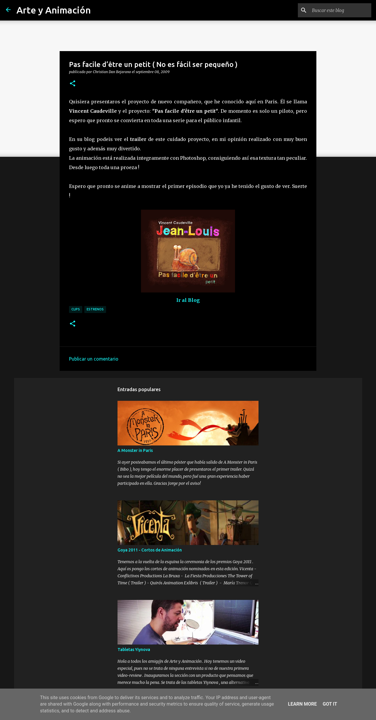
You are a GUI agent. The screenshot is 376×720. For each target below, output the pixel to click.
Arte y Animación (53, 10)
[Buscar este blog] (340, 10)
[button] (72, 84)
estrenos (95, 309)
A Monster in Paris (135, 450)
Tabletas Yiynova (134, 649)
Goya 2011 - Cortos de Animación (150, 550)
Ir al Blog (188, 300)
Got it (330, 704)
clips (75, 309)
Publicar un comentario (93, 358)
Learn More (302, 704)
